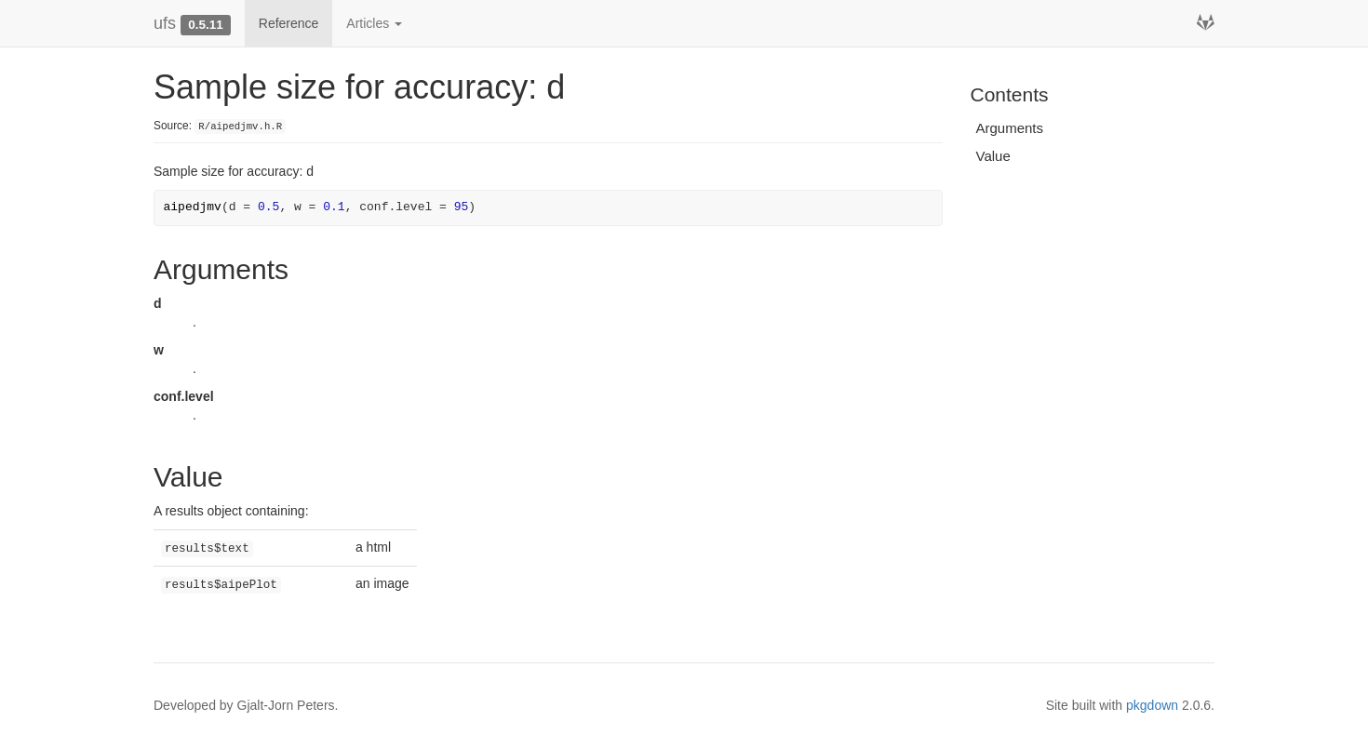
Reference (289, 23)
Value (993, 156)
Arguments (1010, 128)
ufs (165, 23)
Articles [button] (374, 23)
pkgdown (1152, 705)
